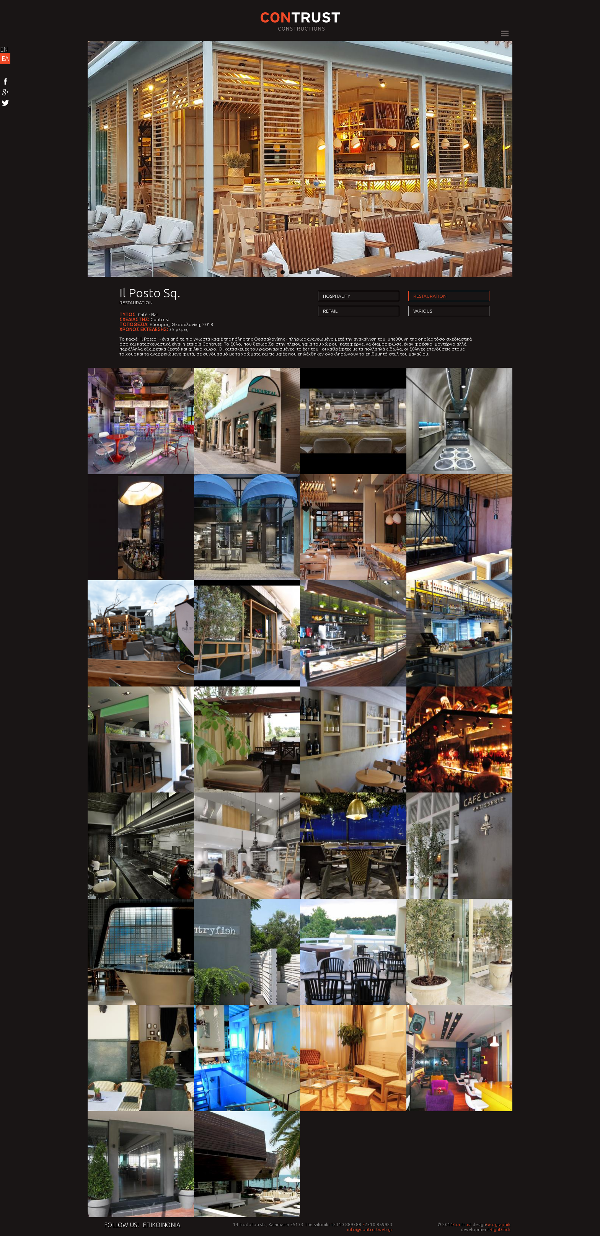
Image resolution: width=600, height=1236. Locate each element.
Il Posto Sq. (149, 293)
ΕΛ (5, 58)
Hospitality (336, 296)
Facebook (5, 82)
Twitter (5, 103)
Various (422, 310)
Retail (330, 310)
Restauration (136, 302)
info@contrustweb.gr (370, 1229)
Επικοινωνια (161, 1224)
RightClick (499, 1229)
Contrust (462, 1224)
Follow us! (121, 1224)
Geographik (498, 1224)
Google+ (5, 92)
